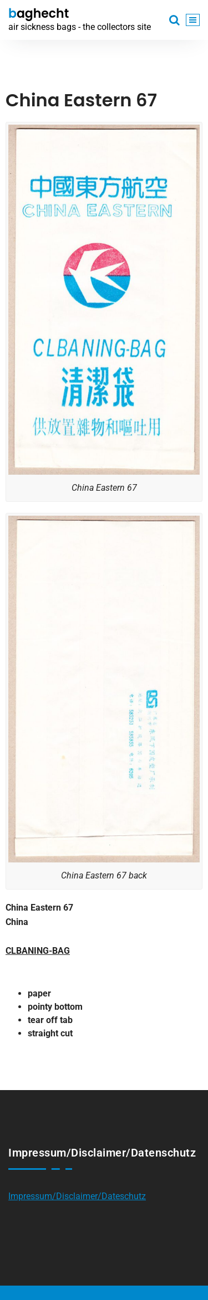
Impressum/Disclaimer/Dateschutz (77, 1196)
